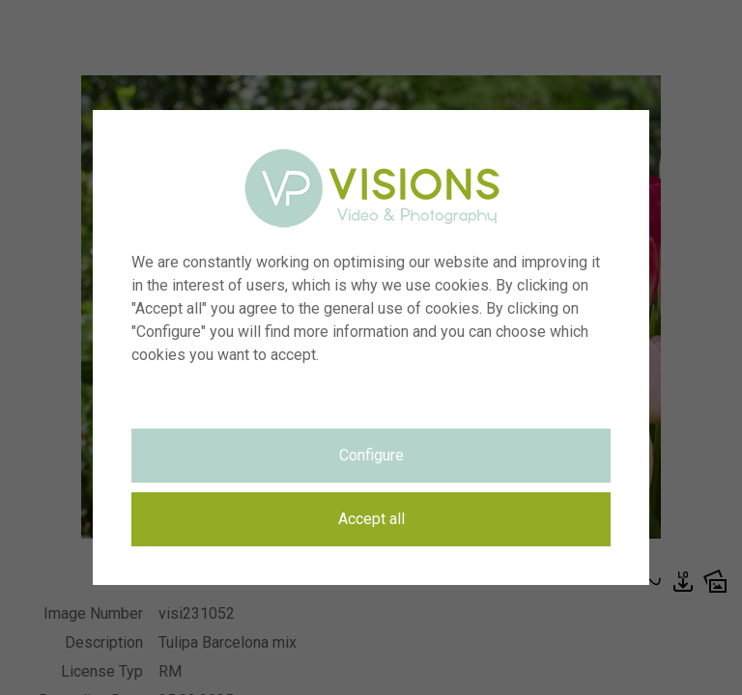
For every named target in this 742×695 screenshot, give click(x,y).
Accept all (371, 519)
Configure (371, 455)
